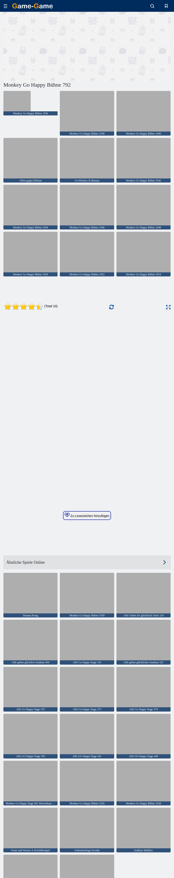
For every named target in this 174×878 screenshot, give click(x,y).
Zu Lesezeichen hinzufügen (87, 515)
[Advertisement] (45, 46)
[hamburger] (5, 6)
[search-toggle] (152, 6)
